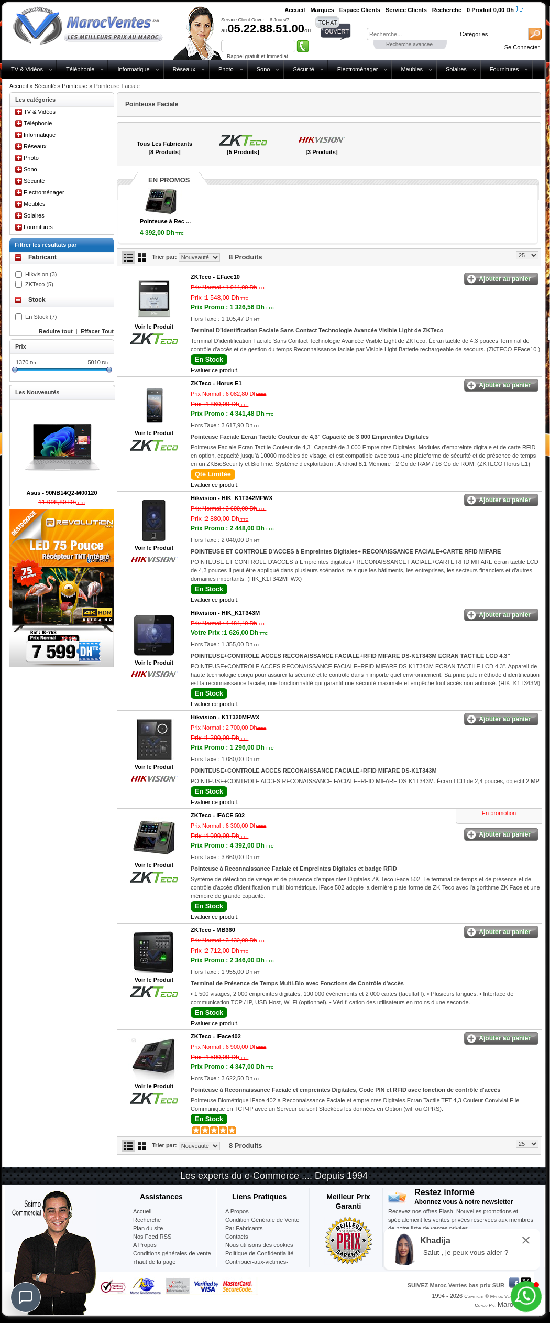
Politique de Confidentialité (259, 1253)
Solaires (456, 69)
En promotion (499, 813)
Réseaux (184, 69)
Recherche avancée (409, 44)
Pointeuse (74, 86)
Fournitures (504, 69)
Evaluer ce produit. (215, 370)
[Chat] (25, 1297)
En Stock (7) (41, 316)
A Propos (237, 1211)
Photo (226, 69)
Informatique (133, 69)
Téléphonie (80, 69)
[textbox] (412, 34)
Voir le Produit (154, 326)
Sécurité (303, 69)
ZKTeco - (215, 277)
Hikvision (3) (41, 274)
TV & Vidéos (27, 69)
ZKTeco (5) (39, 284)
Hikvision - (231, 498)
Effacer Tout (97, 331)
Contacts (236, 1236)
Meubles (412, 69)
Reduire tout (56, 331)
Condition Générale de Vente (262, 1220)
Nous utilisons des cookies (259, 1245)
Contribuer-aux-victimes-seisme (256, 1266)
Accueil (18, 86)
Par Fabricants (244, 1228)
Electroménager (357, 69)
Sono (263, 69)
